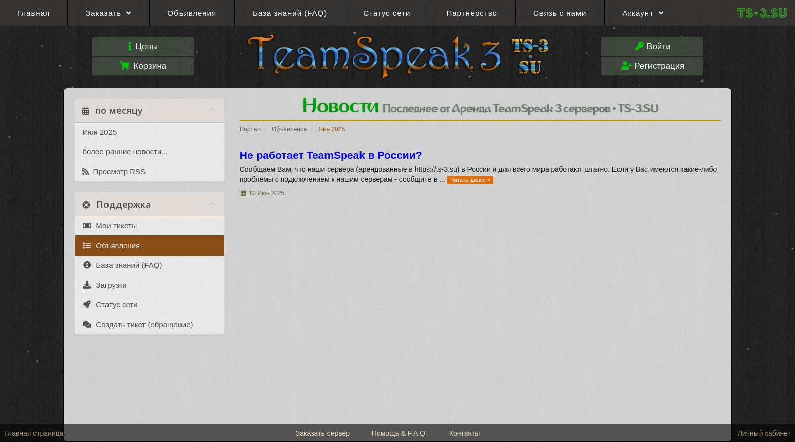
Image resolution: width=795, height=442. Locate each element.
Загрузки (104, 285)
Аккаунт (643, 13)
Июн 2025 (99, 132)
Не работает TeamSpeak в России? (331, 155)
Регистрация (652, 66)
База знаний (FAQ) (289, 13)
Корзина (143, 66)
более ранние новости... (124, 151)
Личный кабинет (764, 433)
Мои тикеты (109, 226)
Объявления (191, 13)
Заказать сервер (323, 433)
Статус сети (386, 13)
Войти (652, 46)
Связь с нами (560, 13)
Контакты (464, 433)
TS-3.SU (762, 13)
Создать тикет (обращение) (137, 324)
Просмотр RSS (114, 172)
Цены (143, 46)
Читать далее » (470, 180)
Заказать (108, 13)
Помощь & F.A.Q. (399, 433)
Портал (250, 129)
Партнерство (471, 13)
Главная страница (34, 433)
